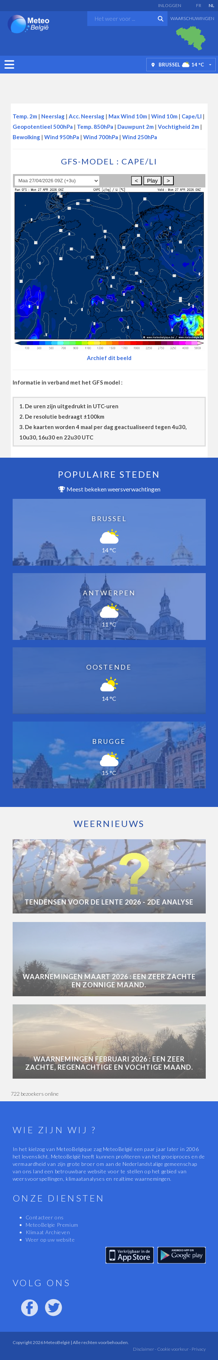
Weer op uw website (50, 1239)
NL (211, 5)
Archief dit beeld (109, 357)
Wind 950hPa (61, 137)
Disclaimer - (144, 1349)
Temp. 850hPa (95, 126)
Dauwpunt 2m (135, 126)
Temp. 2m (25, 116)
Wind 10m (164, 116)
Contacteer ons (45, 1217)
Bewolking (26, 137)
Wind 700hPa (100, 137)
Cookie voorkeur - (173, 1349)
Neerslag (53, 116)
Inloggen (169, 5)
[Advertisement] (109, 86)
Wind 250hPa (139, 137)
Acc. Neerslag (86, 116)
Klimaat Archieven (48, 1232)
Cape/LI (192, 116)
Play (152, 180)
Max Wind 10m (127, 116)
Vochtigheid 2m (178, 126)
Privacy (198, 1349)
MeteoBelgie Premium (52, 1225)
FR (198, 5)
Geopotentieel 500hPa (43, 126)
